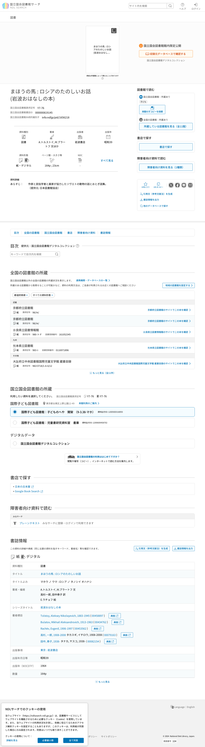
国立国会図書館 (53, 233)
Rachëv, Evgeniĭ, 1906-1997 (57, 628)
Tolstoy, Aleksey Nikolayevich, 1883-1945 (65, 616)
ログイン (196, 6)
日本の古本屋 (24, 486)
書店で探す (166, 147)
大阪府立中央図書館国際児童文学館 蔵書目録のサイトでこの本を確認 (155, 363)
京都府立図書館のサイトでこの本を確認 (170, 310)
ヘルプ (182, 6)
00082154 (93, 641)
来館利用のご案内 (89, 403)
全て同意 (73, 740)
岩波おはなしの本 (51, 607)
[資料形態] (43, 295)
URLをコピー (158, 185)
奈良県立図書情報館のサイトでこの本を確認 (167, 332)
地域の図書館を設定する (179, 285)
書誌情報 (105, 233)
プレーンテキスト (29, 523)
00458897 (97, 616)
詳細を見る (12, 740)
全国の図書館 (31, 233)
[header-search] (151, 6)
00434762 (100, 622)
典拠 (115, 616)
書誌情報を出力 (149, 199)
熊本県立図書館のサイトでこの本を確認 (170, 348)
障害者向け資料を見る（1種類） (166, 167)
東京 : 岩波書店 (49, 650)
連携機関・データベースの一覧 (93, 280)
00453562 (80, 628)
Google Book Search (29, 491)
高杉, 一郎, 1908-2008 (53, 635)
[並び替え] (21, 295)
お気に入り (146, 185)
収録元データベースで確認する (165, 54)
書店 (69, 233)
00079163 (110, 635)
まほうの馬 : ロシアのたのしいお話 (61, 574)
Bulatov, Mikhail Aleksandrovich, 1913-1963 (67, 622)
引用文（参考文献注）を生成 (156, 194)
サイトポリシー (109, 736)
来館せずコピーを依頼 (152, 109)
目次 (16, 233)
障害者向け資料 (86, 233)
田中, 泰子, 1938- (50, 641)
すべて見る (107, 160)
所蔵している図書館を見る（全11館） (166, 126)
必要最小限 (47, 740)
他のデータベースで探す (154, 206)
